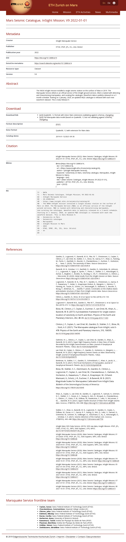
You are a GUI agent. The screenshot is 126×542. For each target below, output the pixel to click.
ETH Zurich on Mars (63, 5)
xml (41, 115)
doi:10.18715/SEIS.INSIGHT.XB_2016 (70, 431)
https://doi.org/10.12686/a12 (104, 483)
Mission (67, 12)
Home (55, 12)
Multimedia (112, 12)
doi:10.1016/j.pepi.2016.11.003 (96, 318)
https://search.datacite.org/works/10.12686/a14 (53, 63)
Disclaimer (71, 536)
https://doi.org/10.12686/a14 (46, 58)
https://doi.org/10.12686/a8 (66, 455)
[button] (112, 3)
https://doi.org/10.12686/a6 (66, 439)
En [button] (104, 2)
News (98, 12)
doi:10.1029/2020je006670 (66, 357)
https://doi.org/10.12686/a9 (108, 461)
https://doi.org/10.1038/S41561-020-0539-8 (73, 266)
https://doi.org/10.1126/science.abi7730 (87, 419)
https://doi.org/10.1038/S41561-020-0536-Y (73, 293)
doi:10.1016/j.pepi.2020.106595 (68, 333)
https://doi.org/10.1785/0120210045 (70, 387)
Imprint (60, 536)
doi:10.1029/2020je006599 (87, 347)
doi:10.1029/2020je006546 (91, 365)
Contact (81, 536)
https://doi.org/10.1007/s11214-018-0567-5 (73, 299)
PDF (58, 124)
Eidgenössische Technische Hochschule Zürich (34, 536)
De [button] (109, 2)
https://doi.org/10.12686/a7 (66, 447)
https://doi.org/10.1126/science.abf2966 (99, 403)
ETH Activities (83, 12)
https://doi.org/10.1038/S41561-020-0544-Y (83, 278)
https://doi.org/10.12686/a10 (67, 469)
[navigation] (63, 12)
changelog (109, 115)
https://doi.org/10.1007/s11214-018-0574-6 (88, 305)
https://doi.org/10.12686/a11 (67, 477)
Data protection (93, 536)
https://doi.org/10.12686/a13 (104, 488)
